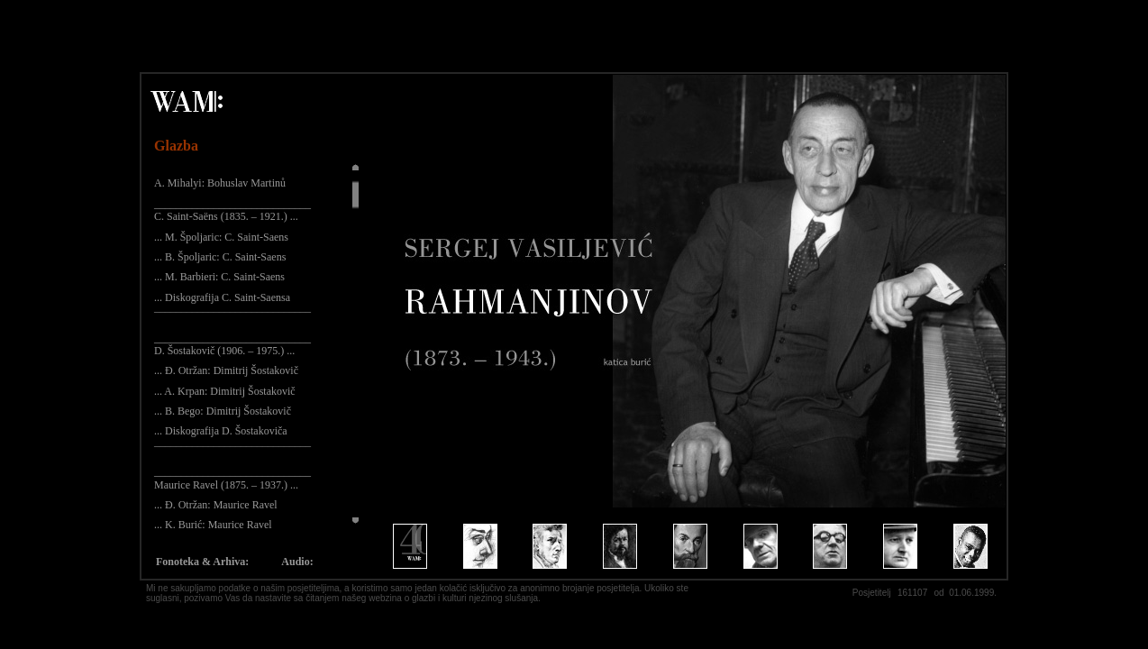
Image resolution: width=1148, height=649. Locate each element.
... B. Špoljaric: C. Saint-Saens (220, 257)
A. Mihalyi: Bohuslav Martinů (220, 183)
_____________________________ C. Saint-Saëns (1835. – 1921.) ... (232, 210)
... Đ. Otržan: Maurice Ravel (216, 504)
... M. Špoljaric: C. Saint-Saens (221, 237)
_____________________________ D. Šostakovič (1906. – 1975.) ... (232, 344)
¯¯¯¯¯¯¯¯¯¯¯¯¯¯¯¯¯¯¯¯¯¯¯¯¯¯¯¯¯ (232, 317)
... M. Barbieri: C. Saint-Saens (219, 276)
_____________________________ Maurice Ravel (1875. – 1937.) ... (232, 477)
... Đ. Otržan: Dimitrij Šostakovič (226, 370)
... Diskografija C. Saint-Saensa (222, 297)
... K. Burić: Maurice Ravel (213, 524)
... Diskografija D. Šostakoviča (220, 431)
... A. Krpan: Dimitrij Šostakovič (225, 391)
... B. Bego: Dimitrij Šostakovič (222, 411)
